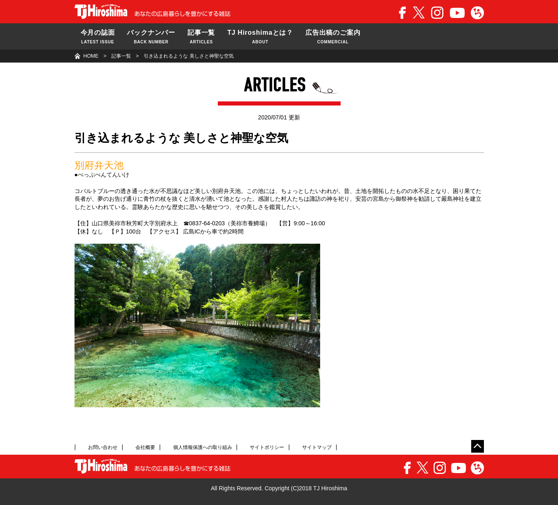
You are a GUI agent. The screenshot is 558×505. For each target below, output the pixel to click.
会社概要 (145, 447)
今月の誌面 (98, 37)
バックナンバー (151, 37)
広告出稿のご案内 (332, 37)
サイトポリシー (267, 447)
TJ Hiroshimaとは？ (260, 37)
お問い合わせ (102, 447)
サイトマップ (317, 447)
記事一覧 (201, 37)
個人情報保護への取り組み (202, 447)
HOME (91, 56)
